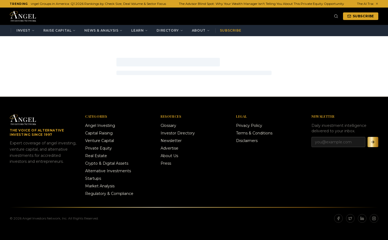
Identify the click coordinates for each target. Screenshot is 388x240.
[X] (350, 218)
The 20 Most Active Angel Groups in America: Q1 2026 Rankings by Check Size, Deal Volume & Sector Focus (83, 4)
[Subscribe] (373, 142)
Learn (139, 30)
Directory (170, 30)
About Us (169, 155)
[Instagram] (374, 218)
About (201, 30)
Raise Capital (59, 30)
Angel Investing (100, 125)
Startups (93, 178)
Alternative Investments (108, 170)
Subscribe (360, 16)
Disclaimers (247, 140)
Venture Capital (99, 140)
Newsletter (171, 140)
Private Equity (98, 148)
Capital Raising (99, 133)
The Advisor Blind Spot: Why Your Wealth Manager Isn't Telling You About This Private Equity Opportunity (262, 4)
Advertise (169, 148)
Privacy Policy (249, 125)
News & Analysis (103, 30)
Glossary (168, 125)
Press (166, 163)
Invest (25, 30)
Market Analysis (100, 186)
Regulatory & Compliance (109, 193)
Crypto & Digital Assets (106, 163)
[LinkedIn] (362, 218)
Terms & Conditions (254, 133)
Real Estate (96, 155)
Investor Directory (178, 133)
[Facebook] (338, 218)
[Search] (336, 16)
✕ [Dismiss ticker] (377, 4)
